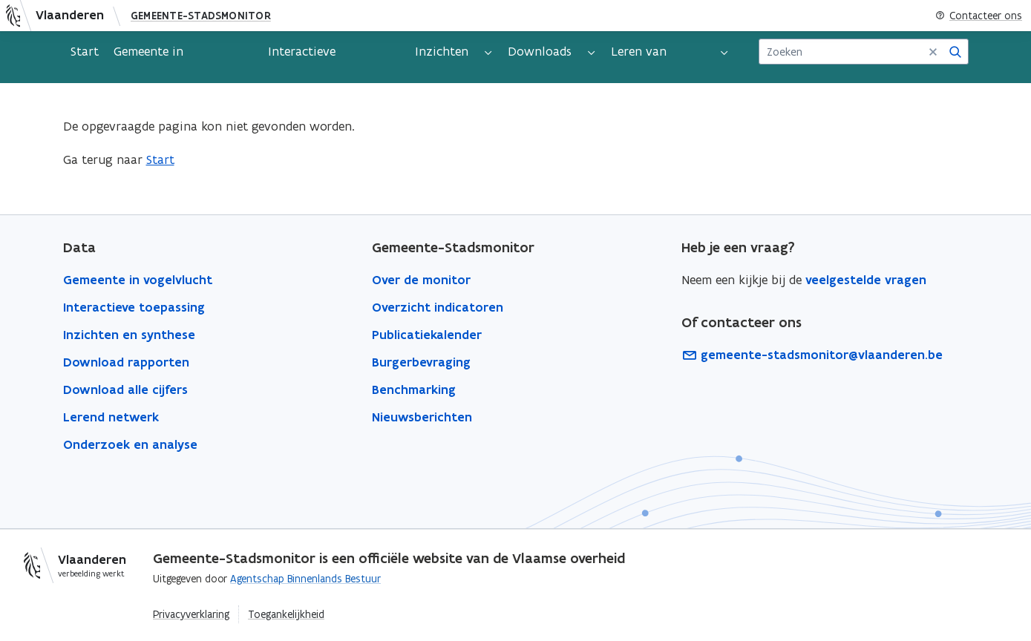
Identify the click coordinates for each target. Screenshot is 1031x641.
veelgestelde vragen (865, 280)
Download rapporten (126, 362)
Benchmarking (414, 389)
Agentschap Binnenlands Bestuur (305, 578)
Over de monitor (421, 280)
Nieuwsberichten (422, 417)
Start (85, 51)
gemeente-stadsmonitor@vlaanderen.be (812, 355)
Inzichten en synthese (129, 334)
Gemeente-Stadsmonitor (201, 15)
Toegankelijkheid (286, 614)
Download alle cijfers (125, 389)
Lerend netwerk (111, 417)
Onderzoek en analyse (130, 444)
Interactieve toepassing (302, 57)
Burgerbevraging (421, 362)
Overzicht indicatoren (437, 307)
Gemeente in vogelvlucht (148, 57)
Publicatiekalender (427, 334)
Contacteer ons (978, 16)
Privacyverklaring (191, 614)
